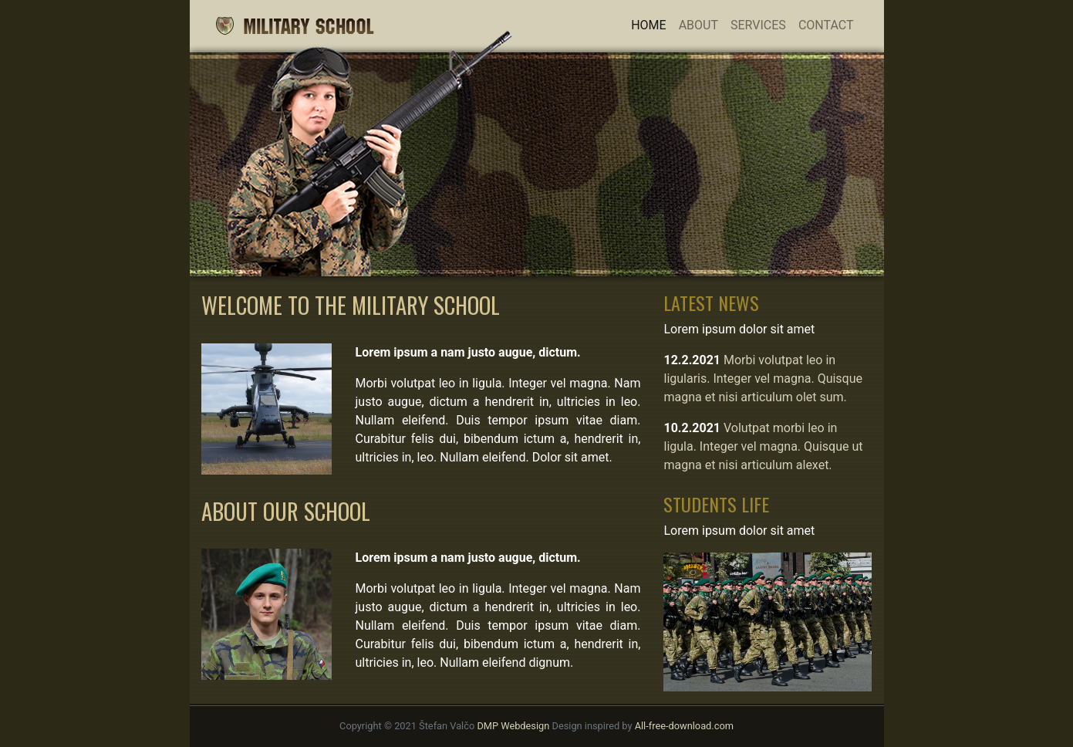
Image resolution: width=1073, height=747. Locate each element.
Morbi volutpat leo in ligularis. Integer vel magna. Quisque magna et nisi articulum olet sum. (762, 378)
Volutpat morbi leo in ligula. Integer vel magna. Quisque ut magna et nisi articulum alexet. (762, 446)
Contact (826, 25)
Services (758, 25)
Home (651, 23)
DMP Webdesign (513, 726)
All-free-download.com (684, 726)
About (698, 25)
